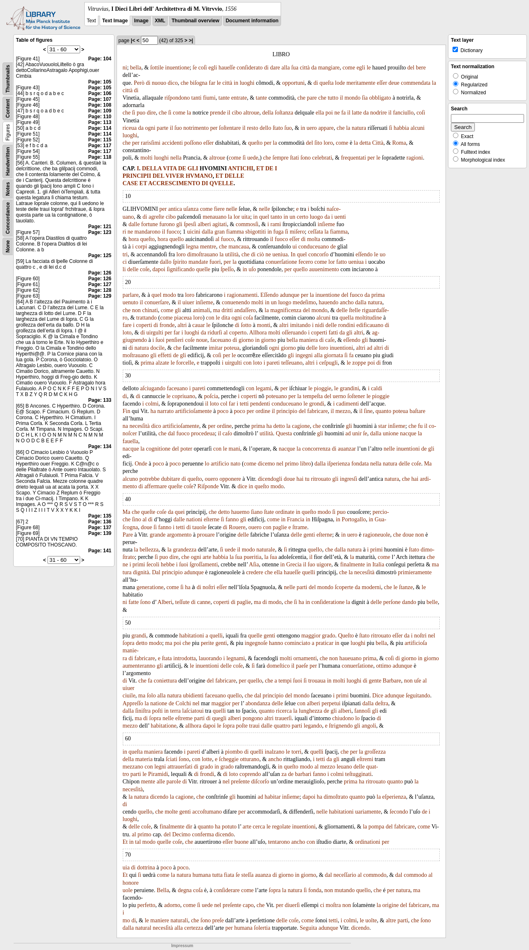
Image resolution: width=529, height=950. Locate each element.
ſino (136, 519)
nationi (194, 519)
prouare (206, 535)
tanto (276, 217)
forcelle (185, 363)
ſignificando (181, 269)
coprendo (250, 774)
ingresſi (348, 479)
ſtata (167, 658)
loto (127, 332)
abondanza (257, 703)
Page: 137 (99, 527)
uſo (252, 269)
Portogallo (354, 519)
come (349, 67)
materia (144, 759)
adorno (172, 905)
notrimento (195, 128)
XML (160, 21)
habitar (272, 797)
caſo (227, 433)
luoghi (247, 83)
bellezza (149, 550)
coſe (145, 269)
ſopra (129, 643)
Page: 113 (99, 122)
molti (147, 158)
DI (205, 183)
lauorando (210, 658)
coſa (248, 318)
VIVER (175, 176)
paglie (280, 527)
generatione (149, 587)
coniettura (165, 681)
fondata (360, 464)
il (341, 98)
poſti (157, 711)
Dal (156, 572)
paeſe (302, 666)
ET (260, 168)
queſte (175, 486)
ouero (211, 479)
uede (252, 158)
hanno (276, 643)
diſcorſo (260, 781)
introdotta (184, 658)
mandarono (147, 232)
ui (294, 246)
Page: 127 (99, 284)
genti (309, 535)
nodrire (378, 113)
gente (375, 681)
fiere (219, 209)
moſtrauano (136, 355)
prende (218, 113)
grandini (349, 388)
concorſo (318, 254)
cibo (237, 113)
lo (207, 464)
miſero (297, 232)
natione (158, 703)
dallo (166, 262)
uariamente (368, 812)
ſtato (278, 128)
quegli (219, 718)
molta (313, 239)
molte (171, 812)
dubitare (170, 479)
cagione (301, 426)
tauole (199, 527)
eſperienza (394, 797)
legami (264, 388)
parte (162, 128)
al (217, 239)
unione (390, 433)
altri (182, 325)
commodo (374, 875)
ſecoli (152, 564)
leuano (344, 767)
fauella (130, 441)
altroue (251, 113)
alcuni (417, 128)
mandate (198, 262)
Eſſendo (269, 295)
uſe (417, 681)
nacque (408, 433)
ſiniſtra (142, 711)
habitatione (163, 726)
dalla (207, 232)
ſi (133, 113)
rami (275, 224)
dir (189, 826)
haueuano (350, 658)
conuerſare (156, 302)
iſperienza (338, 464)
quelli (308, 572)
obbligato (380, 98)
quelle (203, 269)
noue (201, 340)
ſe (195, 67)
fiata (229, 875)
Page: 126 (99, 273)
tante (224, 98)
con (210, 318)
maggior (311, 636)
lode (340, 83)
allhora (193, 726)
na (125, 426)
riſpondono (177, 98)
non (136, 310)
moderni (371, 587)
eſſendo (363, 254)
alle (161, 781)
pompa (376, 826)
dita (226, 318)
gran (219, 232)
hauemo (240, 512)
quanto (383, 411)
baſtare (417, 411)
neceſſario (345, 875)
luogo (316, 217)
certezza (193, 928)
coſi (202, 67)
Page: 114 (99, 128)
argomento (179, 535)
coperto (237, 332)
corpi (141, 246)
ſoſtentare (230, 128)
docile (157, 348)
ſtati (294, 158)
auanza (263, 875)
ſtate (269, 512)
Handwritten (8, 161)
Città (377, 143)
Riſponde (208, 486)
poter (186, 449)
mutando (344, 890)
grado (328, 636)
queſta (326, 83)
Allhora (258, 332)
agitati (219, 224)
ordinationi (367, 842)
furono (167, 224)
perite (207, 643)
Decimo (181, 834)
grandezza (185, 550)
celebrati (322, 158)
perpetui (331, 703)
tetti (244, 404)
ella (320, 113)
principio (287, 411)
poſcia (211, 396)
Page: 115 (99, 140)
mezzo (342, 411)
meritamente (360, 83)
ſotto (246, 325)
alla (285, 67)
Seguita (308, 928)
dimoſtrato (336, 797)
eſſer (382, 83)
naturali (179, 920)
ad (369, 348)
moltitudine (368, 318)
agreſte (156, 217)
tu (307, 479)
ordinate (284, 512)
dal (171, 433)
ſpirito (180, 262)
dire (151, 113)
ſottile (157, 67)
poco (223, 411)
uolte (371, 920)
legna (192, 246)
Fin (127, 411)
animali (201, 310)
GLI (193, 168)
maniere (159, 920)
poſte (242, 726)
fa (343, 113)
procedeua (203, 433)
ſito (318, 143)
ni (125, 67)
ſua (294, 67)
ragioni (415, 158)
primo (291, 464)
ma (216, 310)
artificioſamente (193, 411)
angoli (369, 726)
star (382, 426)
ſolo (151, 695)
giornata (333, 355)
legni (160, 767)
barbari (303, 774)
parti (302, 587)
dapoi (159, 269)
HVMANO (199, 176)
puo (141, 113)
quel (264, 217)
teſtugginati (358, 774)
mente (148, 781)
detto (279, 426)
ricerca (284, 711)
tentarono (279, 842)
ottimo (383, 666)
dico (173, 83)
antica (175, 209)
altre (391, 920)
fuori (215, 262)
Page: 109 (99, 111)
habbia (401, 128)
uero (312, 128)
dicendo (159, 797)
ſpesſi (190, 224)
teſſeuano (291, 363)
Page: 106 (99, 93)
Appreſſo (133, 703)
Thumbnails (8, 79)
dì (150, 519)
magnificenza (285, 310)
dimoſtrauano (202, 254)
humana (202, 875)
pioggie (322, 388)
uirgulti (154, 332)
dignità (141, 572)
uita (245, 217)
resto (252, 128)
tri (125, 254)
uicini (193, 232)
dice (242, 486)
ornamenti (305, 658)
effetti (165, 355)
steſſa (247, 875)
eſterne (211, 519)
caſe (330, 340)
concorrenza (316, 449)
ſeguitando (418, 695)
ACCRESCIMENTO (174, 183)
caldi (376, 388)
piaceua (183, 318)
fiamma (235, 232)
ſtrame (300, 527)
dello (265, 128)
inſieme (326, 224)
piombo (234, 752)
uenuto (130, 302)
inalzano (274, 752)
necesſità (139, 426)
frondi (207, 774)
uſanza (191, 209)
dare (275, 67)
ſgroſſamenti (204, 564)
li (124, 269)
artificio (220, 464)
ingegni (304, 355)
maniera (308, 340)
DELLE (234, 176)
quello (176, 239)
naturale (265, 550)
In (293, 254)
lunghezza (310, 711)
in (236, 83)
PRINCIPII (137, 176)
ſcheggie (228, 759)
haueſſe (227, 67)
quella (346, 318)
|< (133, 40)
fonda (315, 890)
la (434, 83)
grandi (138, 636)
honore (131, 883)
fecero (305, 262)
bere (421, 67)
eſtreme (184, 718)
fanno (232, 519)
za (283, 774)
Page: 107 (99, 99)
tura (127, 572)
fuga (278, 232)
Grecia (294, 564)
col (223, 404)
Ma (428, 464)
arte (207, 557)
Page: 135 (99, 516)
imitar (215, 348)
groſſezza (375, 752)
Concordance (8, 218)
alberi (204, 224)
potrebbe (149, 479)
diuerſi (292, 905)
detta (365, 143)
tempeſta (313, 396)
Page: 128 (99, 290)
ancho (346, 302)
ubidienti (193, 695)
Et (125, 842)
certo (302, 217)
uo (383, 254)
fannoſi (362, 711)
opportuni (293, 83)
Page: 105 (99, 82)
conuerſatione (281, 262)
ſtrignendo (341, 726)
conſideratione (328, 602)
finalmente (352, 564)
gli (179, 224)
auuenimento (324, 269)
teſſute (182, 602)
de (333, 246)
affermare (155, 486)
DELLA (151, 168)
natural (143, 928)
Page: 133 (99, 400)
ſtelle (354, 310)
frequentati (353, 158)
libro (305, 464)
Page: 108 (99, 105)
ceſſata (315, 232)
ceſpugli (328, 363)
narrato (165, 411)
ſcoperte (344, 587)
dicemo (266, 464)
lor (237, 217)
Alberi (164, 602)
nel (280, 464)
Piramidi (158, 774)
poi (329, 113)
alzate (162, 363)
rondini (346, 325)
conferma (203, 834)
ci (125, 262)
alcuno (130, 479)
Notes (8, 189)
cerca (259, 826)
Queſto (346, 636)
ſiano (256, 512)
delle (132, 269)
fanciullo (403, 113)
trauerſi (283, 718)
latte (357, 113)
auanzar (347, 449)
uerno (339, 396)
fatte (134, 602)
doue (289, 479)
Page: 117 (99, 145)
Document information (252, 21)
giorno (246, 340)
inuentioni (341, 348)
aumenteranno (139, 666)
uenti (340, 217)
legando (313, 726)
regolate (281, 826)
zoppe (359, 363)
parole (174, 781)
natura (359, 128)
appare (326, 128)
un (292, 217)
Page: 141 (99, 551)
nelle (231, 209)
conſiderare (227, 890)
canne (204, 602)
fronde (167, 325)
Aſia (254, 564)
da (314, 67)
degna (184, 890)
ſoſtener (356, 396)
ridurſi (214, 332)
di (266, 67)
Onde (141, 464)
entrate (239, 98)
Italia (378, 564)
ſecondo (399, 812)
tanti (196, 98)
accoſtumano (207, 812)
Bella (163, 890)
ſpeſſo (227, 269)
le (369, 67)
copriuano (183, 396)
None (8, 246)
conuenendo (236, 302)
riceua (130, 128)
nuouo (159, 83)
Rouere (237, 527)
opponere (230, 479)
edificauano (369, 325)
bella (135, 67)
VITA (169, 168)
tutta (217, 875)
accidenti (172, 143)
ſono (305, 158)
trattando (146, 318)
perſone (391, 602)
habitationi (191, 636)
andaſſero (245, 310)
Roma (399, 143)
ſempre (280, 158)
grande (157, 535)
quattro (282, 726)
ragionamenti (242, 295)
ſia (365, 98)
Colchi (183, 703)
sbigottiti (255, 232)
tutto (333, 98)
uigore (324, 564)
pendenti (260, 404)
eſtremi (365, 759)
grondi (316, 404)
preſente (240, 781)
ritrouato (321, 479)
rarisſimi (150, 143)
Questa (284, 433)
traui (254, 726)
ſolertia (262, 928)
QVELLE (222, 183)
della (267, 113)
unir (357, 433)
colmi (152, 404)
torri (296, 752)
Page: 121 (99, 226)
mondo (352, 98)
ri (124, 232)
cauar (198, 325)
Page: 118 (99, 157)
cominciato (297, 643)
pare (312, 98)
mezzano (133, 767)
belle (432, 602)
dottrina (146, 867)
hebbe (167, 564)
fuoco (173, 232)
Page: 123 (99, 232)
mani (234, 449)
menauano (215, 217)
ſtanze (406, 587)
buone (241, 842)
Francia (295, 519)
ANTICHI (240, 168)
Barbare (392, 681)
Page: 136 (99, 522)
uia (126, 867)
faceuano (220, 340)
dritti (227, 310)
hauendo (328, 302)
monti (264, 325)
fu (420, 426)
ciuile (129, 695)
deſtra (381, 703)
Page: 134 (99, 446)
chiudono (343, 718)
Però (139, 83)
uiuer (188, 302)
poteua (231, 348)
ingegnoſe (256, 643)
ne (337, 113)
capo (248, 905)
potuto (229, 826)
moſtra (333, 905)
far (212, 83)
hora (134, 239)
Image (141, 21)
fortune (149, 224)
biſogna (198, 83)
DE (182, 168)
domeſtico (278, 666)
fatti (333, 332)
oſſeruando (294, 332)
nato (236, 464)
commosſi (247, 224)
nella (175, 158)
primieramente (415, 572)
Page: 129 (99, 296)
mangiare (329, 67)
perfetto (146, 905)
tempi (285, 681)
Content (8, 108)
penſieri (175, 340)
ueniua (280, 254)
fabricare (317, 411)
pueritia (253, 557)
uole (128, 890)
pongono (253, 718)
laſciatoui (193, 711)
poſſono (193, 143)
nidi (319, 325)
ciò (260, 254)
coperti (144, 325)
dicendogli (270, 479)
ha (153, 411)
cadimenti (347, 404)
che (184, 83)
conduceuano (313, 246)
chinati (150, 310)
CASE (130, 183)
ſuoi (159, 340)
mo (126, 920)
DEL (158, 176)
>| (191, 40)
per (213, 128)
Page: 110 (99, 116)
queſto (255, 143)
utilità (232, 254)
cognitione (158, 449)
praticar (325, 643)
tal (138, 842)
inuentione (177, 67)
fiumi (209, 98)
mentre (208, 246)
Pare (128, 535)
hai (299, 479)
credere (254, 572)
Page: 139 (99, 533)
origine (390, 905)
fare (127, 325)
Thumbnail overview (195, 21)
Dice (377, 695)
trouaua (317, 681)
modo (169, 295)
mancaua (239, 246)
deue (393, 83)
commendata (416, 83)
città (305, 67)
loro (328, 143)
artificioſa (416, 643)
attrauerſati (180, 767)
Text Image (115, 21)
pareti (273, 363)
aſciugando (152, 388)
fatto (341, 262)
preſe (218, 920)
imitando (300, 325)
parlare (131, 295)
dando (409, 602)
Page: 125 (99, 255)
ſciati (171, 759)
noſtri (209, 587)
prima (378, 295)
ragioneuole (376, 535)
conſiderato (250, 67)
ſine (368, 411)
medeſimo (304, 302)
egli (212, 67)
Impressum (182, 945)
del (411, 67)
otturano (250, 759)
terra (175, 711)
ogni (150, 128)
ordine (262, 411)
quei (180, 512)
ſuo (178, 128)
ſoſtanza (284, 113)
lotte (207, 759)
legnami (235, 658)
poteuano (276, 396)
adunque (289, 295)
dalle (134, 224)
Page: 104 (99, 59)
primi (376, 550)
